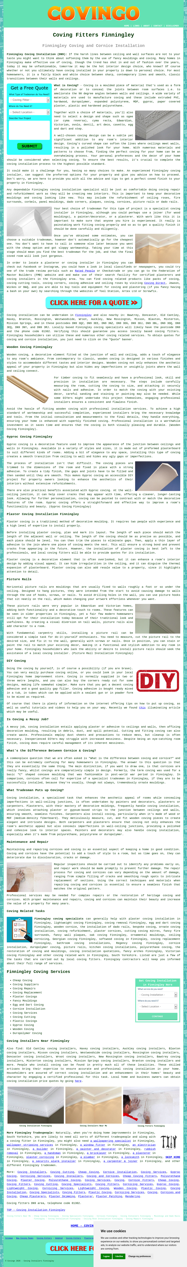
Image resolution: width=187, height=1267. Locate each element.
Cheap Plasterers (33, 1196)
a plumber (87, 1157)
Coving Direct (155, 283)
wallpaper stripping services (30, 1145)
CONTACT (157, 26)
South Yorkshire (124, 955)
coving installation (43, 726)
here (78, 1081)
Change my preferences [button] (139, 1256)
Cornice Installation (120, 1172)
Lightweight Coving (22, 1188)
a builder (40, 1149)
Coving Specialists (77, 1184)
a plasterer (142, 1153)
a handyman (52, 1153)
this (142, 707)
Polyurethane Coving (65, 1180)
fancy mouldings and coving (134, 58)
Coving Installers (32, 1172)
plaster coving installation (151, 918)
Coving (119, 1180)
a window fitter (92, 1145)
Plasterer (85, 1196)
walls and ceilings (134, 93)
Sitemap (9, 1238)
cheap (26, 247)
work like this (157, 216)
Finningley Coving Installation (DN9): (37, 54)
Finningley (83, 315)
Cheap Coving (88, 1172)
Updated (59, 1238)
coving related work (69, 955)
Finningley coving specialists (58, 918)
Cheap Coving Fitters (140, 1176)
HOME (126, 26)
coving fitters (167, 331)
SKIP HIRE (173, 1157)
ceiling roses (158, 197)
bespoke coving (144, 926)
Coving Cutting (62, 1172)
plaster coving (48, 532)
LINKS (136, 26)
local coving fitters (54, 552)
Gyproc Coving (168, 1184)
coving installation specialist (75, 189)
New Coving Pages (24, 1238)
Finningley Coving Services (38, 972)
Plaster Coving (32, 1180)
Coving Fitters (18, 1184)
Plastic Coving (153, 1188)
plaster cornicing (40, 1157)
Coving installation (22, 315)
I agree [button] (106, 1256)
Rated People (85, 270)
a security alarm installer (54, 1161)
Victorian (61, 124)
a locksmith (130, 1157)
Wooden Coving (125, 1188)
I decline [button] (119, 1256)
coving (66, 62)
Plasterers (89, 1238)
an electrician (144, 1145)
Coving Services (153, 1172)
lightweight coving (68, 922)
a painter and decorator (96, 1149)
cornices (123, 201)
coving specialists (108, 327)
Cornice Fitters (141, 1180)
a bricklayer (96, 1153)
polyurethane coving (155, 947)
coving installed (78, 70)
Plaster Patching (109, 1196)
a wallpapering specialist (110, 1140)
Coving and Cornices (103, 1176)
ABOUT (146, 26)
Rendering (132, 1196)
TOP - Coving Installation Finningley (36, 1209)
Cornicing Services (35, 1176)
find (19, 1048)
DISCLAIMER (172, 26)
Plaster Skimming (62, 1196)
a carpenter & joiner (121, 1161)
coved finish (157, 178)
